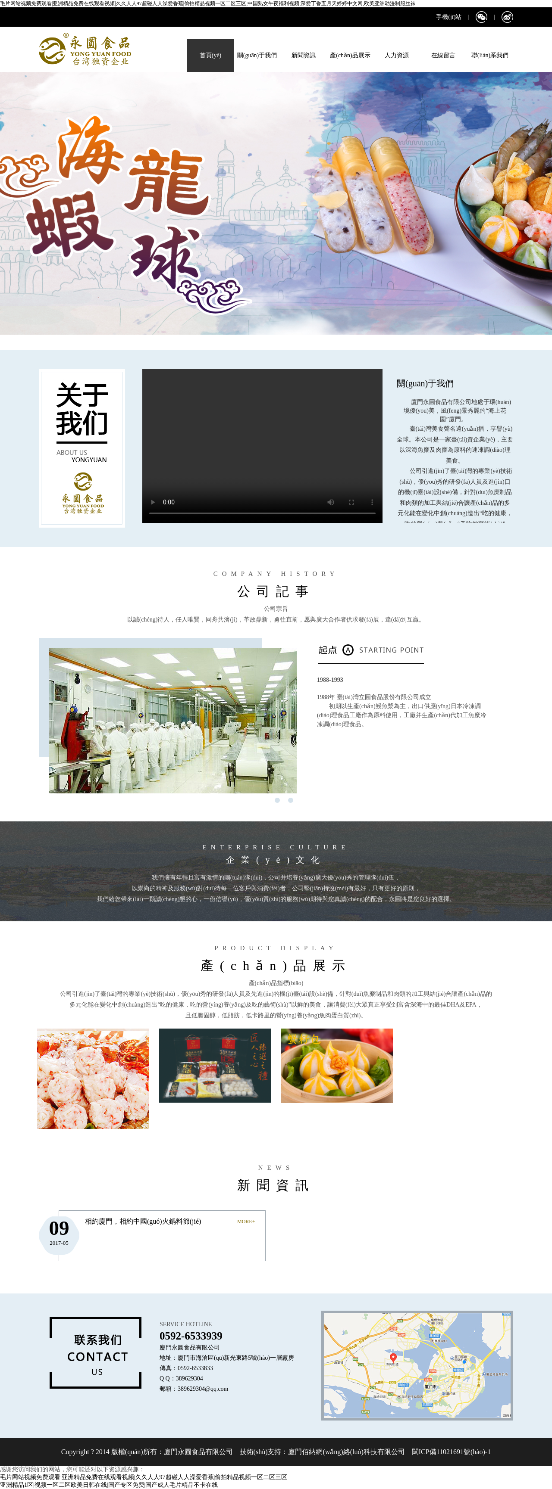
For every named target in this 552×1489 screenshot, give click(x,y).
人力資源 (397, 55)
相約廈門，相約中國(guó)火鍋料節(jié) (143, 1221)
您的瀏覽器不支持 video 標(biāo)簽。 (262, 446)
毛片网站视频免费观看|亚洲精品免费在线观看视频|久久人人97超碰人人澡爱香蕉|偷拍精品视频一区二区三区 (143, 1477)
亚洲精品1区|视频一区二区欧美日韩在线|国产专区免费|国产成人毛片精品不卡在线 (109, 1485)
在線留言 (443, 55)
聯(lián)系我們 (489, 55)
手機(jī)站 (448, 17)
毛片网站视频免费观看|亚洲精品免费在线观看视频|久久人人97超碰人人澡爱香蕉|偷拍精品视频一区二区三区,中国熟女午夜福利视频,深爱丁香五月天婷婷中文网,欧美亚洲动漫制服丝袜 (208, 3)
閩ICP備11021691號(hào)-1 (450, 1451)
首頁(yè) (211, 55)
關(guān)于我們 (257, 55)
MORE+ (246, 1222)
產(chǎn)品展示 (350, 55)
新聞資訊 (304, 55)
